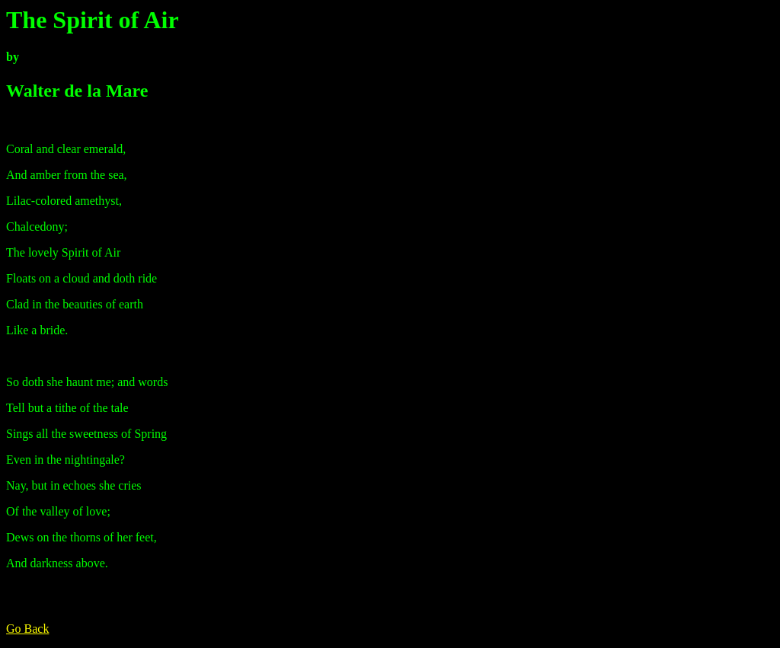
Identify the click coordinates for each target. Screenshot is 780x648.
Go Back (27, 628)
